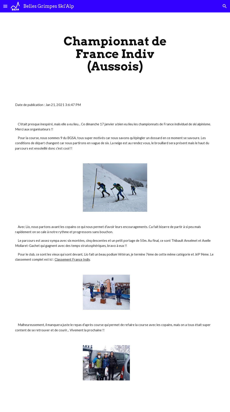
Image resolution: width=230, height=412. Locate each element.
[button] (5, 6)
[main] (115, 53)
